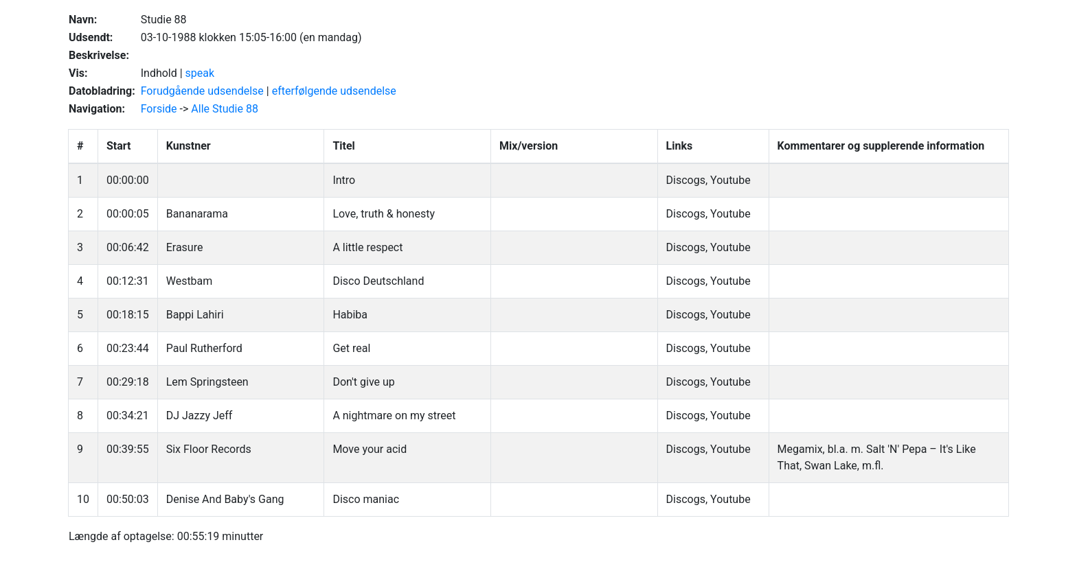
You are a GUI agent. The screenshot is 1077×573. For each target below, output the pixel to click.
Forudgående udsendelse (202, 90)
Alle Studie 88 (224, 108)
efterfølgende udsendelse (334, 90)
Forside (159, 108)
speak (200, 73)
